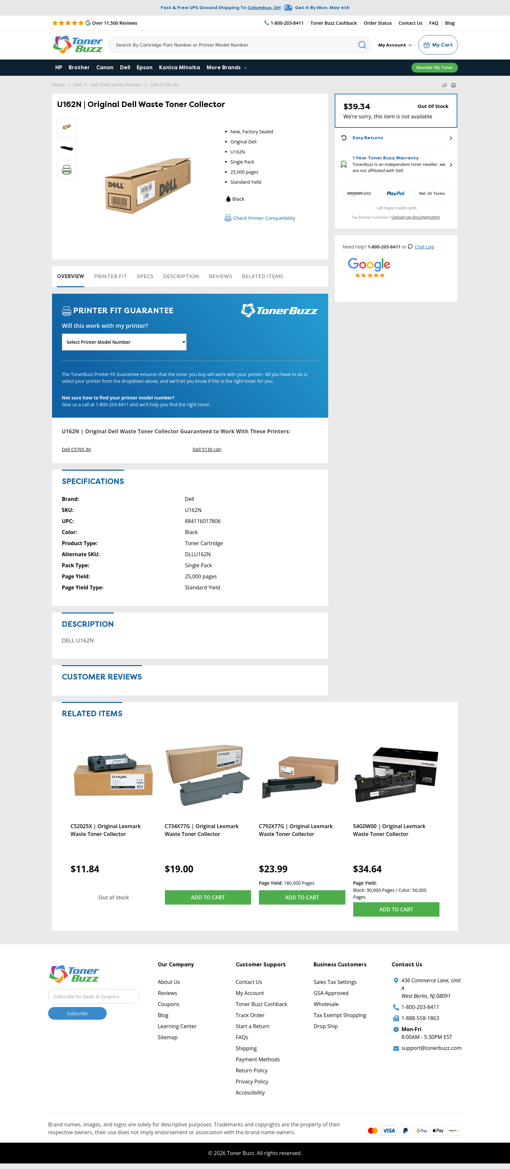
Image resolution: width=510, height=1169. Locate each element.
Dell (125, 67)
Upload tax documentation (415, 217)
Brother (79, 67)
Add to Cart (208, 897)
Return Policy (252, 1070)
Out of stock (114, 897)
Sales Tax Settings (335, 982)
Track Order (250, 1015)
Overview (70, 276)
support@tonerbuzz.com (431, 1048)
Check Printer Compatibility (259, 218)
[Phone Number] (284, 22)
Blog (450, 22)
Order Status (378, 22)
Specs (145, 276)
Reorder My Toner (434, 67)
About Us (169, 982)
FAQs (242, 1037)
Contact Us (411, 22)
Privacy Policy (252, 1081)
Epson (145, 67)
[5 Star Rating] (94, 22)
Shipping (246, 1048)
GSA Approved (331, 993)
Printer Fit (110, 276)
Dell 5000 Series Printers (116, 85)
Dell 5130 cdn (164, 85)
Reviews (220, 276)
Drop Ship (326, 1026)
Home (58, 85)
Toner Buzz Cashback (334, 22)
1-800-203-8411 (420, 1007)
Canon (105, 67)
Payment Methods (258, 1059)
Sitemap (168, 1037)
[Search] (240, 45)
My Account (395, 45)
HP (58, 67)
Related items (262, 276)
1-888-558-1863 (420, 1018)
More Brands (227, 67)
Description (181, 276)
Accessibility (250, 1092)
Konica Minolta (179, 67)
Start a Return (253, 1026)
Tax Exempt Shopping (340, 1015)
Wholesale (326, 1004)
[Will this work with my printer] (124, 342)
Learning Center (177, 1026)
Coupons (168, 1004)
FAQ (433, 22)
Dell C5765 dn (76, 449)
